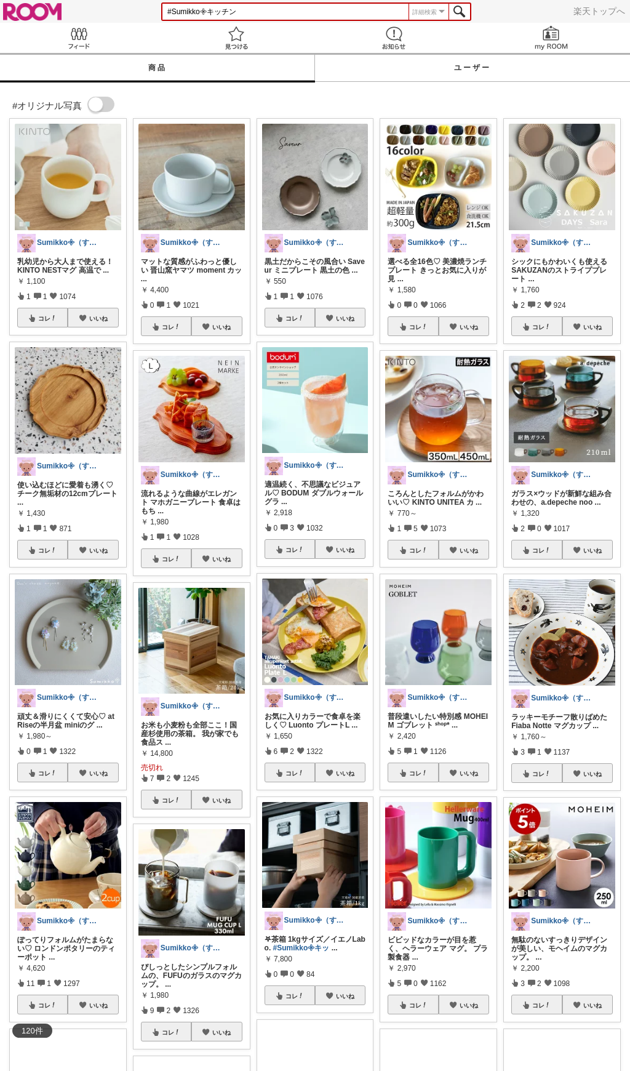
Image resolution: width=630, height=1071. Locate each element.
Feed (79, 38)
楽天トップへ (599, 11)
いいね (98, 318)
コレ (47, 318)
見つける (236, 38)
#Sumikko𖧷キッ (301, 948)
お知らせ (393, 38)
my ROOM (551, 38)
